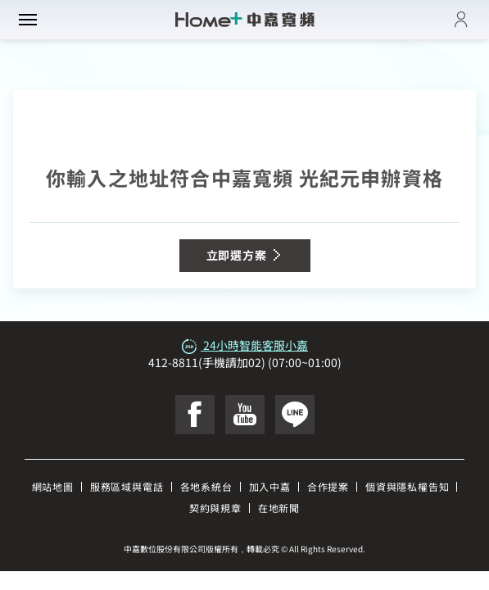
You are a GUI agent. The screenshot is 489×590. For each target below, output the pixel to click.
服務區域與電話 (127, 486)
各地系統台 (206, 486)
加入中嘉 (270, 486)
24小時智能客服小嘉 (244, 345)
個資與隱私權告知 (407, 486)
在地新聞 (279, 508)
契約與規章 (215, 508)
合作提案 (328, 486)
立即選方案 (244, 255)
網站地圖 (53, 486)
